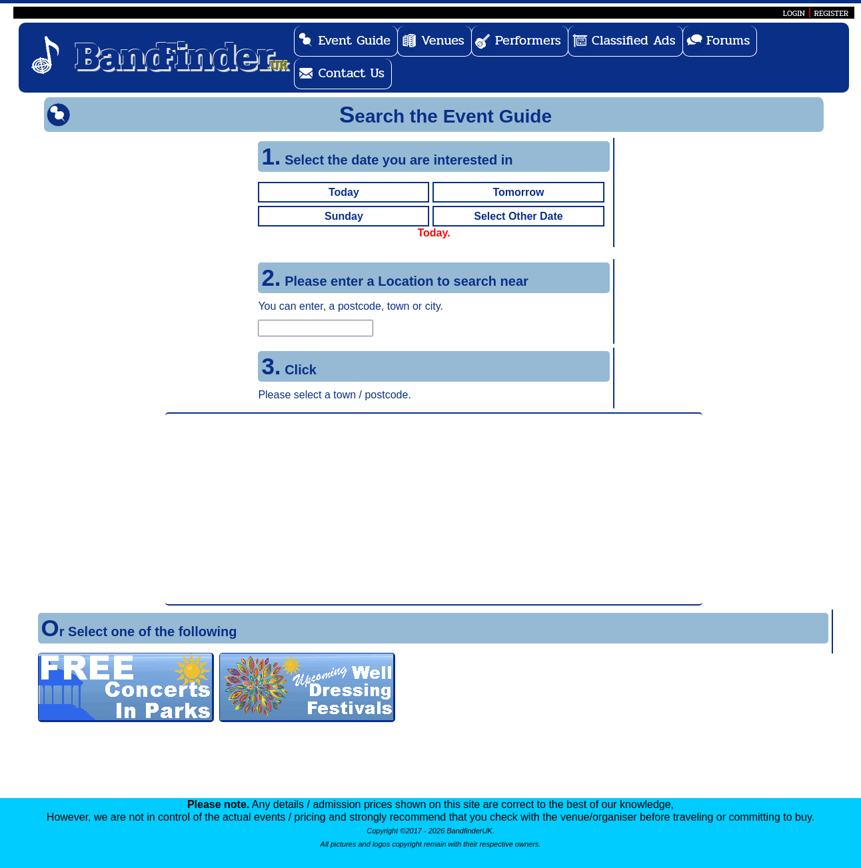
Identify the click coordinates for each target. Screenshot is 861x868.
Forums (728, 40)
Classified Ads (634, 40)
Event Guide (354, 40)
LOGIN (794, 13)
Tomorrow (518, 192)
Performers (528, 40)
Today (344, 192)
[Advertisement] (433, 509)
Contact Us (351, 73)
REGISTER (831, 13)
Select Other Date (518, 216)
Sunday (344, 216)
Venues (442, 40)
